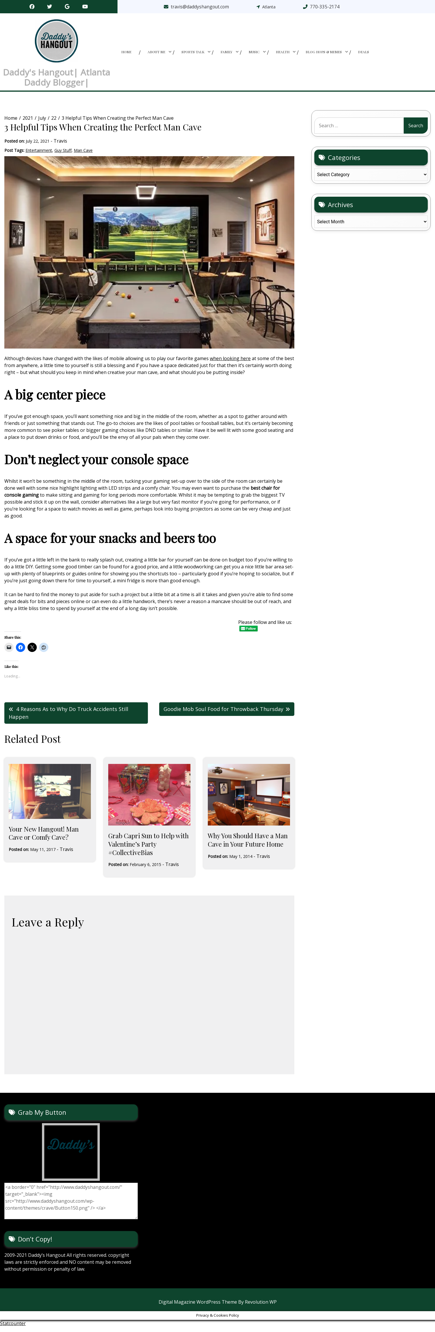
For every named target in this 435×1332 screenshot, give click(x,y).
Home (126, 54)
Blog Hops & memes (324, 54)
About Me (156, 54)
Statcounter (13, 1328)
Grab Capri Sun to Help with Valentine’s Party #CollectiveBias (148, 849)
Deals (363, 54)
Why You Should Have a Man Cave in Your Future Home (248, 845)
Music (254, 54)
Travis (60, 146)
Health (282, 54)
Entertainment (38, 155)
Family (226, 54)
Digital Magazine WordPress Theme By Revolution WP (218, 1307)
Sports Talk (192, 54)
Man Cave (83, 155)
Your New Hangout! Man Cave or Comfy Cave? (44, 838)
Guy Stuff (62, 155)
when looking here (230, 363)
